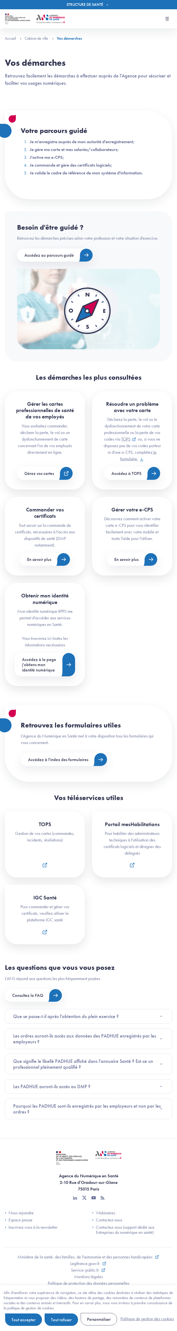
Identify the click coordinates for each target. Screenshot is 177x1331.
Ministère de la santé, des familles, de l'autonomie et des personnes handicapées (85, 1257)
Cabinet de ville (39, 38)
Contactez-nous (107, 1220)
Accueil (13, 38)
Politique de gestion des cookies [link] (147, 1319)
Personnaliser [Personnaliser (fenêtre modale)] (99, 1319)
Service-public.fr (85, 1270)
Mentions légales (88, 1276)
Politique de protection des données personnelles (88, 1283)
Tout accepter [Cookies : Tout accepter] (23, 1319)
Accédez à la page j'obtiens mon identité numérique (39, 665)
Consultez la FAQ (27, 995)
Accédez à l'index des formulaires (58, 759)
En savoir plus (39, 559)
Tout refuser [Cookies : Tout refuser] (61, 1319)
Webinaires (103, 1213)
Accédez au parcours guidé (49, 255)
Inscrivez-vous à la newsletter (31, 1227)
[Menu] (88, 4)
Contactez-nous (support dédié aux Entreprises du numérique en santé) (123, 1230)
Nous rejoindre (19, 1213)
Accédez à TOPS (126, 473)
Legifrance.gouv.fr (85, 1263)
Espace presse (18, 1220)
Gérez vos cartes (39, 473)
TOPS (125, 439)
